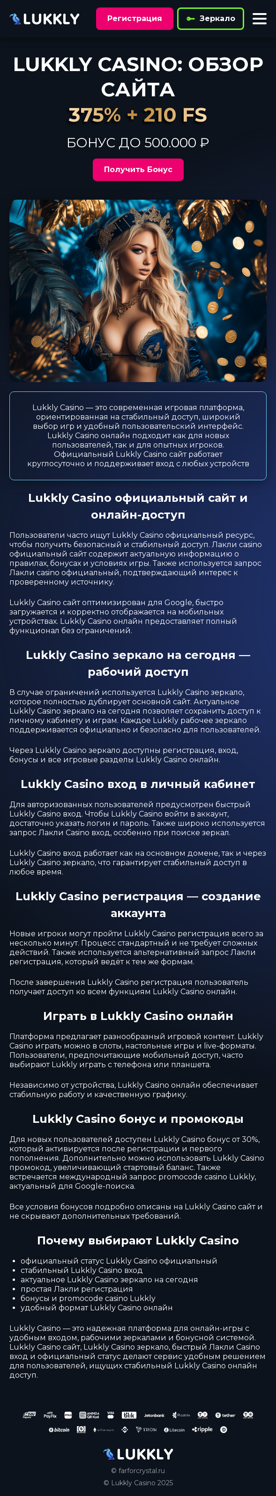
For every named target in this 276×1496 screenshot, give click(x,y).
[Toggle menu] (260, 19)
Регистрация (134, 18)
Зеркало (210, 18)
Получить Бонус (138, 169)
